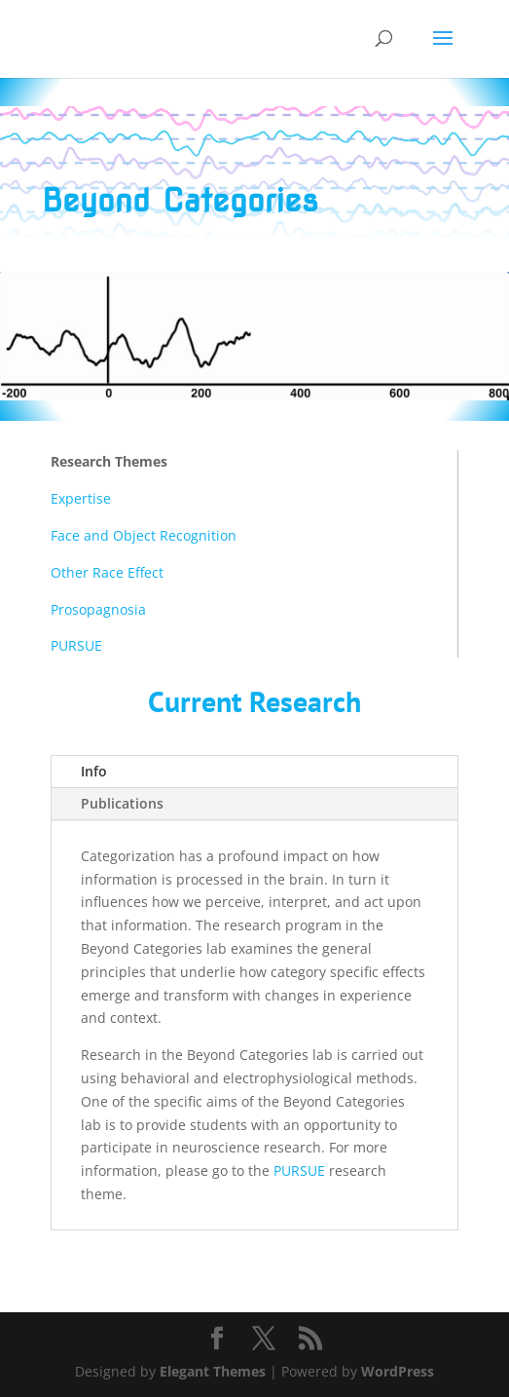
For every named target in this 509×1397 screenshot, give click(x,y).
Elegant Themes (213, 1371)
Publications (122, 803)
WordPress (397, 1371)
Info (94, 771)
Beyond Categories (180, 200)
